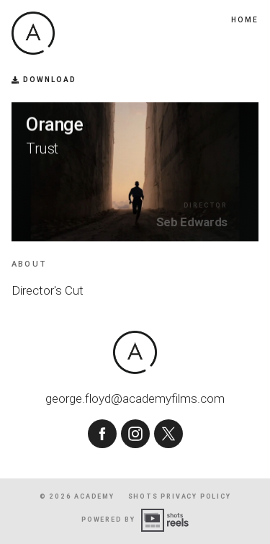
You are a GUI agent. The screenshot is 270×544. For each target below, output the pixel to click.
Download (44, 80)
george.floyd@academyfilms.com (135, 399)
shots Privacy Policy (179, 496)
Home (244, 19)
